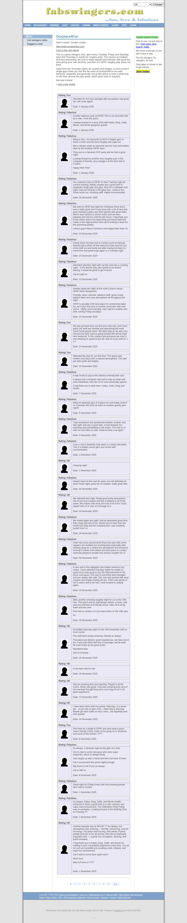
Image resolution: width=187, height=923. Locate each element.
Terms (41, 898)
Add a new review (66, 84)
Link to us (83, 895)
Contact (113, 898)
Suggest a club (35, 44)
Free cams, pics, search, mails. (146, 45)
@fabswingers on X (97, 895)
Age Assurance (136, 895)
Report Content (93, 898)
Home (27, 25)
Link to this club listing (67, 50)
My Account (40, 25)
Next (115, 884)
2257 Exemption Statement (75, 898)
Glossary (104, 898)
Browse (54, 25)
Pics (124, 25)
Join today (143, 71)
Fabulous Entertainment (68, 895)
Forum (86, 25)
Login (133, 25)
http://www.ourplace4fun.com (70, 46)
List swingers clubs (37, 40)
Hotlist (75, 25)
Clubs (115, 25)
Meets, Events (100, 25)
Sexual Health (112, 895)
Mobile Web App (124, 898)
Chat (64, 25)
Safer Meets (124, 895)
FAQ (60, 898)
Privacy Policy (51, 898)
